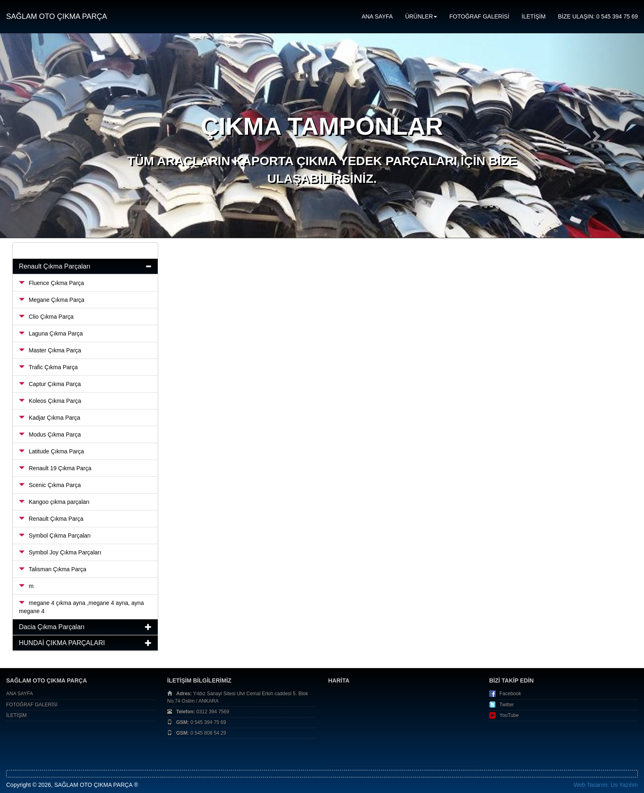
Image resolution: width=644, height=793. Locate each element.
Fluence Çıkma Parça (51, 283)
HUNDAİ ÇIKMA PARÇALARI (62, 642)
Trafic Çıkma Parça (48, 367)
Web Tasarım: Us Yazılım (606, 785)
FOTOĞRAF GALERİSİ (479, 16)
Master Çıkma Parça (50, 350)
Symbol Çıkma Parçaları (55, 535)
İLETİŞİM (533, 16)
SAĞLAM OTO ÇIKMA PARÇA (56, 16)
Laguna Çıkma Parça (51, 333)
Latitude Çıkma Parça (51, 451)
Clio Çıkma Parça (46, 316)
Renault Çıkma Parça (51, 518)
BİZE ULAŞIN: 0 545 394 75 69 (598, 16)
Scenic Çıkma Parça (50, 485)
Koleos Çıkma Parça (50, 401)
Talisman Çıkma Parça (52, 569)
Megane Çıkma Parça (51, 300)
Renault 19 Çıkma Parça (55, 468)
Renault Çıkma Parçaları (54, 266)
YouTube (509, 715)
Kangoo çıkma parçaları (54, 502)
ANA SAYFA (377, 16)
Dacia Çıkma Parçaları (52, 626)
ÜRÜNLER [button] (421, 16)
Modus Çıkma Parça (50, 434)
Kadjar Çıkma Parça (49, 417)
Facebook (510, 693)
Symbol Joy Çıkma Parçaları (60, 552)
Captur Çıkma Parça (50, 384)
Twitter (506, 705)
